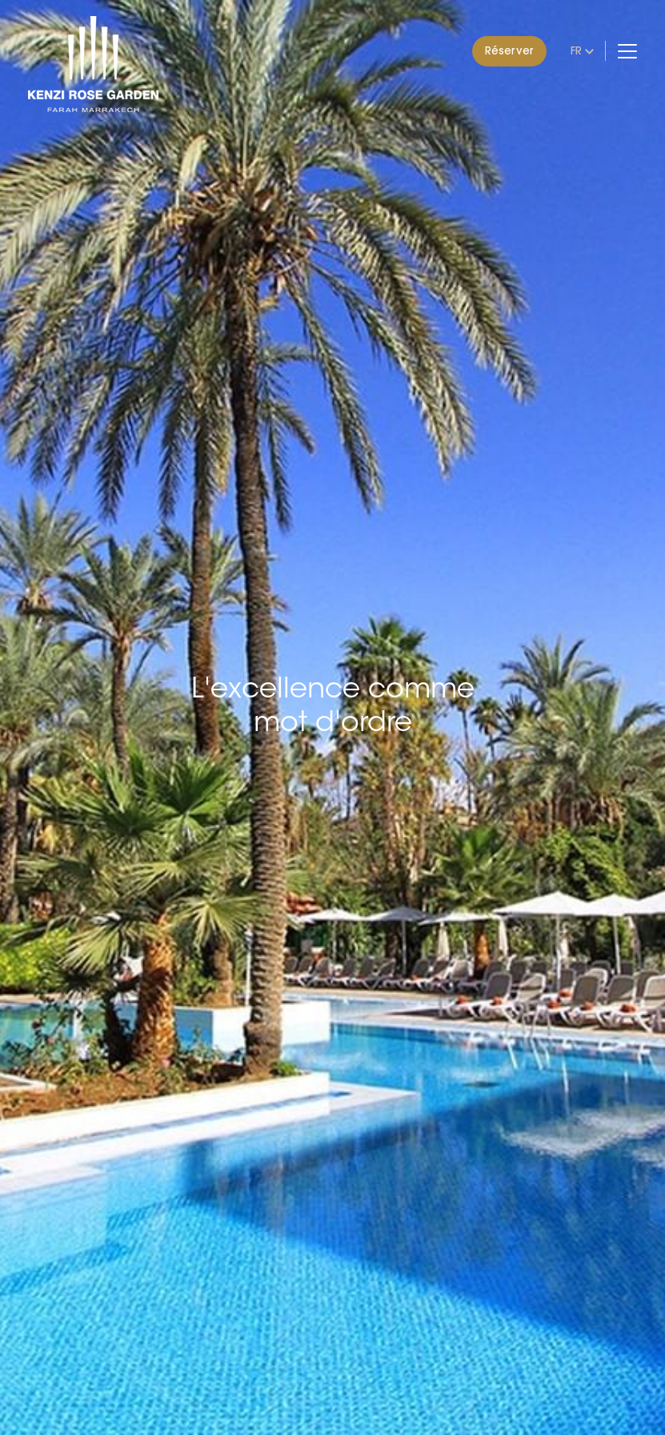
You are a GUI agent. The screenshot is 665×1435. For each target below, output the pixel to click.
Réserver (509, 50)
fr (576, 50)
